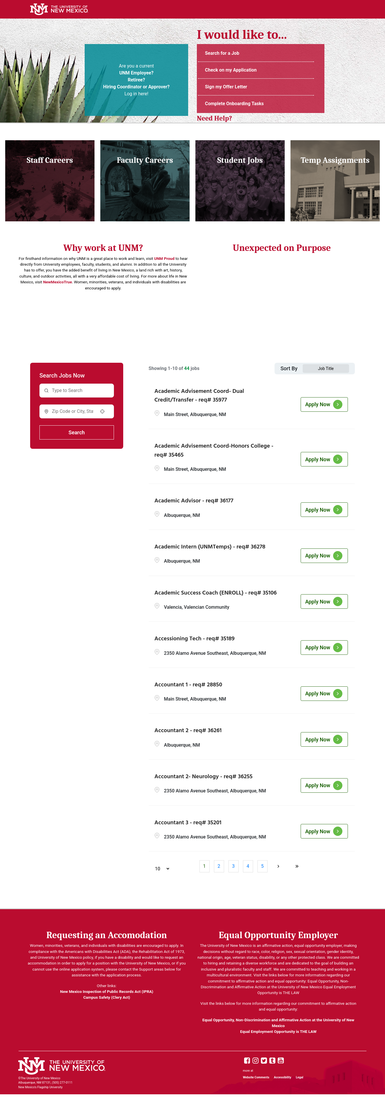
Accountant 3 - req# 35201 (188, 822)
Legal (299, 1077)
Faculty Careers (145, 160)
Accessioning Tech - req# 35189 (195, 638)
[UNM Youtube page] (281, 1061)
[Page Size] (159, 868)
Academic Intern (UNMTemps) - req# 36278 (210, 547)
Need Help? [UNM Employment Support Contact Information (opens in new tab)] (214, 118)
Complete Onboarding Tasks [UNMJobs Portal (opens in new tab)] (234, 103)
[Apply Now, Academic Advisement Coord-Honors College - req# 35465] (324, 459)
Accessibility (282, 1077)
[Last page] (297, 866)
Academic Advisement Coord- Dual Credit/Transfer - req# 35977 (199, 396)
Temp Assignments (335, 160)
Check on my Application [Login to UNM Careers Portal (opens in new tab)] (231, 70)
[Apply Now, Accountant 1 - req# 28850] (324, 693)
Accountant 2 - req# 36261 (188, 730)
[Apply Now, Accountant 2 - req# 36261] (324, 739)
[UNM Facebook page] (247, 1061)
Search (76, 432)
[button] (102, 411)
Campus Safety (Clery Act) (106, 997)
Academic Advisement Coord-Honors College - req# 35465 (214, 451)
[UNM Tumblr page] (272, 1061)
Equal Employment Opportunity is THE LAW (278, 1031)
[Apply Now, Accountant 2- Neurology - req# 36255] (324, 785)
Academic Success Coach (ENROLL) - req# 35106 (216, 593)
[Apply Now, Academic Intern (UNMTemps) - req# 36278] (324, 555)
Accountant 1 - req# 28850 (188, 685)
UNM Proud (164, 258)
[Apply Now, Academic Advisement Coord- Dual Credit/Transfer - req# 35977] (324, 404)
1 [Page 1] (204, 866)
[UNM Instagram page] (255, 1061)
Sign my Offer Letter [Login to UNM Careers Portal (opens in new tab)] (226, 87)
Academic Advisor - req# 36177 (194, 501)
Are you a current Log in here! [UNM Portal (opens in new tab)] (136, 79)
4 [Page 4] (248, 866)
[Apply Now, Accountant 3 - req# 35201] (324, 831)
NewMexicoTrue (57, 282)
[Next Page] (279, 866)
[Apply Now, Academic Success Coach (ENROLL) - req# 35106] (324, 601)
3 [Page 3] (233, 866)
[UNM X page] (264, 1061)
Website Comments (256, 1077)
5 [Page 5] (262, 866)
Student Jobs (240, 160)
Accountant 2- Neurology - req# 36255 (204, 776)
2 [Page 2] (219, 866)
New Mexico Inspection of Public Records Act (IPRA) (106, 991)
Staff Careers (50, 160)
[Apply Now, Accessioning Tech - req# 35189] (324, 647)
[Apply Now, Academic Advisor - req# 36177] (324, 509)
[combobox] (72, 411)
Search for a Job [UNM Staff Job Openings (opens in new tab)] (222, 53)
